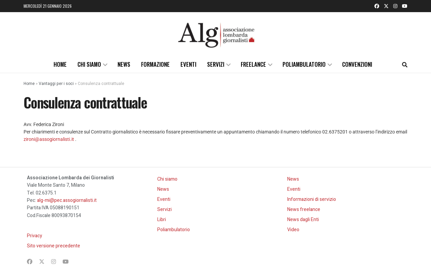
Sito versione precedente (53, 245)
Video (293, 229)
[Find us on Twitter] (386, 6)
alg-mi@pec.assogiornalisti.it (67, 200)
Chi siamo (89, 64)
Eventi (188, 64)
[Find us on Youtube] (404, 6)
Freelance (253, 64)
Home (60, 64)
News (124, 64)
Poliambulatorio (304, 64)
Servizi (215, 64)
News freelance (303, 209)
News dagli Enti (303, 219)
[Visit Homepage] (215, 34)
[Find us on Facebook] (376, 6)
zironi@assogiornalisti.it (49, 139)
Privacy (34, 235)
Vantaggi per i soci (56, 84)
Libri (161, 219)
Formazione (155, 64)
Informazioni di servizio (311, 199)
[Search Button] (404, 64)
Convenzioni (357, 64)
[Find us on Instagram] (395, 6)
